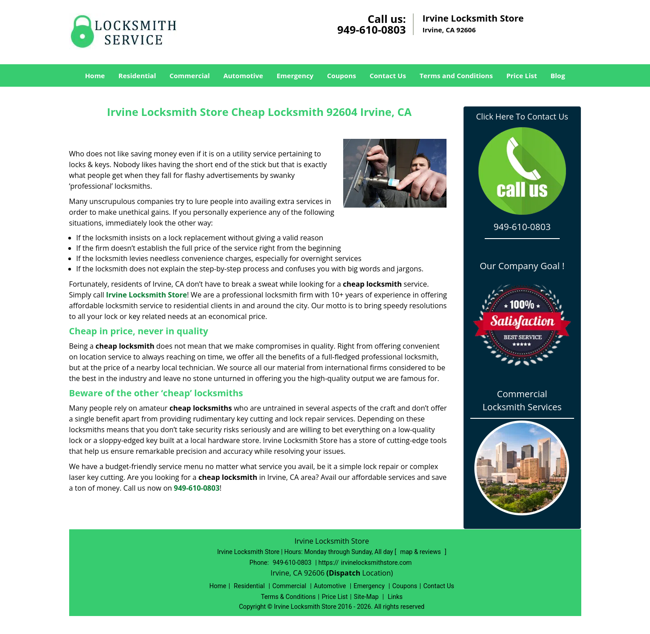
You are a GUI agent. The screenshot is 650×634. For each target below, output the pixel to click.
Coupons (341, 75)
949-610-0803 (371, 29)
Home (95, 75)
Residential (137, 75)
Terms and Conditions (456, 75)
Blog (557, 75)
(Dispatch (345, 573)
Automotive (243, 75)
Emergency (295, 75)
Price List (521, 75)
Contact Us (388, 75)
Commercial (189, 75)
